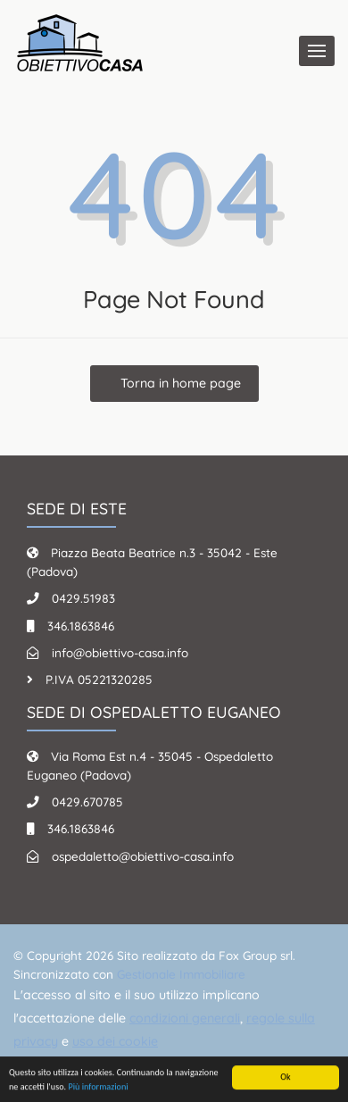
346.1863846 (80, 625)
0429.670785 (87, 801)
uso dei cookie (115, 1041)
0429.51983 (83, 597)
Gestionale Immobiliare (181, 973)
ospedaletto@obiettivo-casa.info (143, 856)
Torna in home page (179, 383)
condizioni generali (184, 1018)
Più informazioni (98, 1087)
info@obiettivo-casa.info (120, 652)
